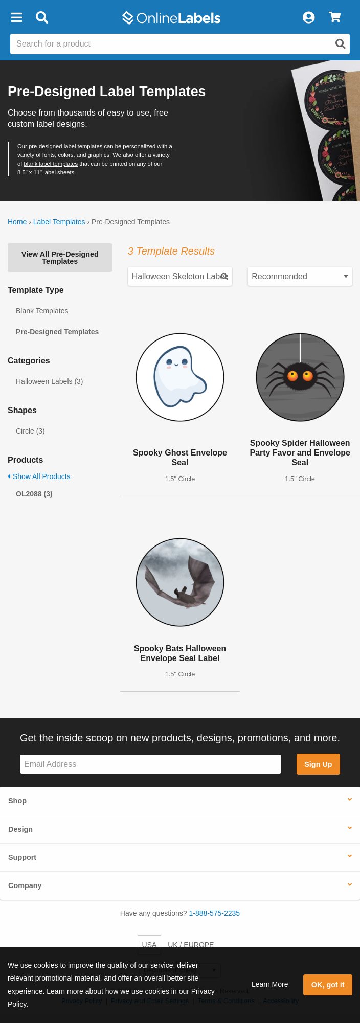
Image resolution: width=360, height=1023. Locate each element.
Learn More (270, 984)
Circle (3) (30, 431)
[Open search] (340, 44)
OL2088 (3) (34, 494)
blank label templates (51, 164)
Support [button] (22, 857)
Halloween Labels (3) (49, 381)
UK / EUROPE (191, 945)
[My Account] (308, 18)
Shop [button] (17, 801)
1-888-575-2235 (214, 913)
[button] (16, 18)
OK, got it (328, 985)
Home (17, 222)
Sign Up (318, 764)
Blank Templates (42, 311)
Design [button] (20, 829)
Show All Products (39, 476)
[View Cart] (334, 18)
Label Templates (59, 222)
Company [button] (25, 885)
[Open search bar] (42, 18)
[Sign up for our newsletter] (150, 764)
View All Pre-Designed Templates (60, 257)
